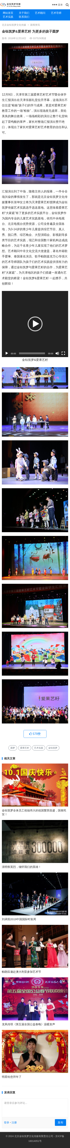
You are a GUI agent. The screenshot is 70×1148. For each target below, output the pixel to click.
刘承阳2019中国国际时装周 (19, 919)
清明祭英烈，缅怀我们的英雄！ (21, 866)
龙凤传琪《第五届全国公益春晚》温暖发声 (28, 1024)
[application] (35, 324)
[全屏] (63, 353)
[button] (35, 323)
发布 (60, 1122)
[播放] (7, 353)
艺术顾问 (40, 12)
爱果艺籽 (24, 748)
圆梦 (12, 748)
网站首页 (8, 12)
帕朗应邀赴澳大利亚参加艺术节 (21, 971)
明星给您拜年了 (11, 1076)
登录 (6, 1122)
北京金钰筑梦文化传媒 (14, 24)
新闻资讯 (35, 24)
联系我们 (24, 16)
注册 (14, 1122)
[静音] (57, 353)
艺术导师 (56, 12)
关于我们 (24, 12)
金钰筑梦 (52, 748)
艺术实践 (8, 16)
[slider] (32, 353)
